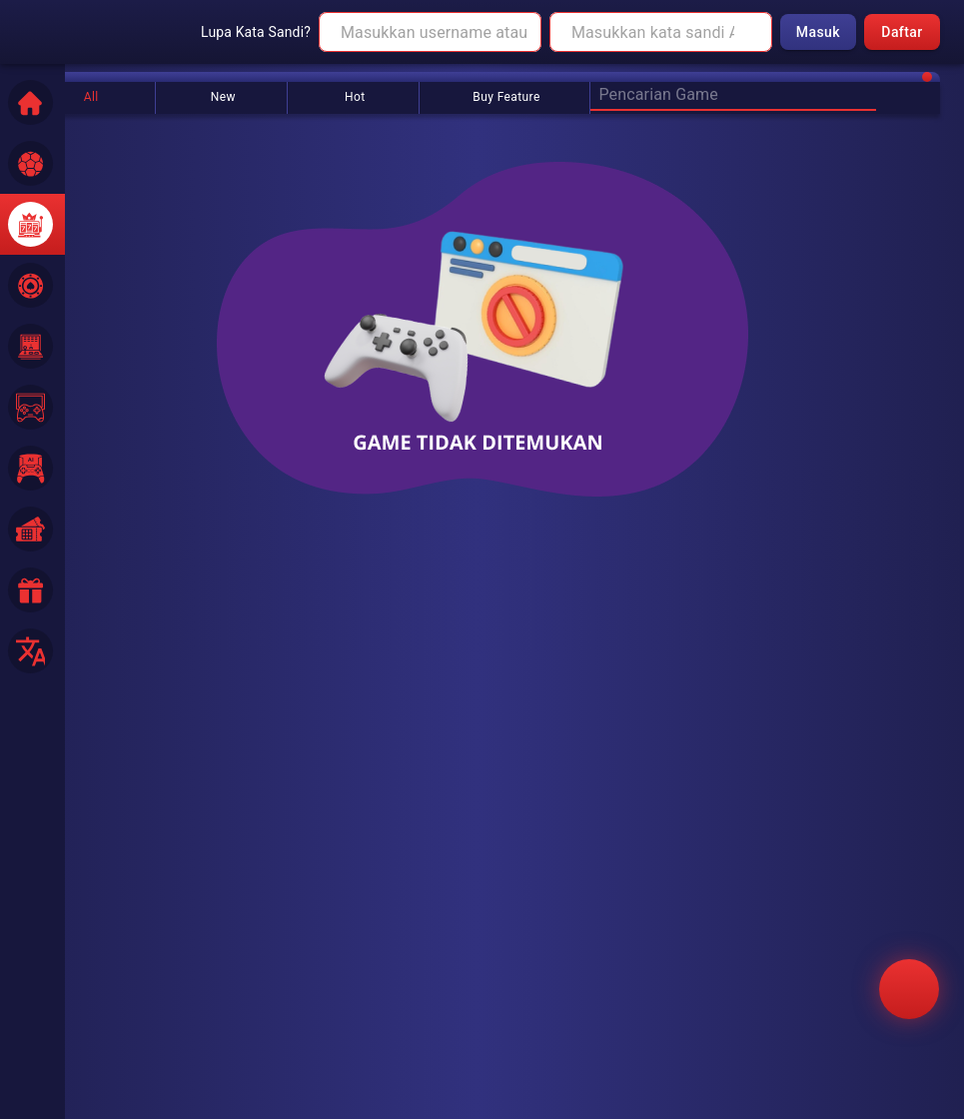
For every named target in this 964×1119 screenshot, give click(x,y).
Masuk (818, 32)
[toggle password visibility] (750, 32)
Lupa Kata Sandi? (256, 32)
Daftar (902, 32)
